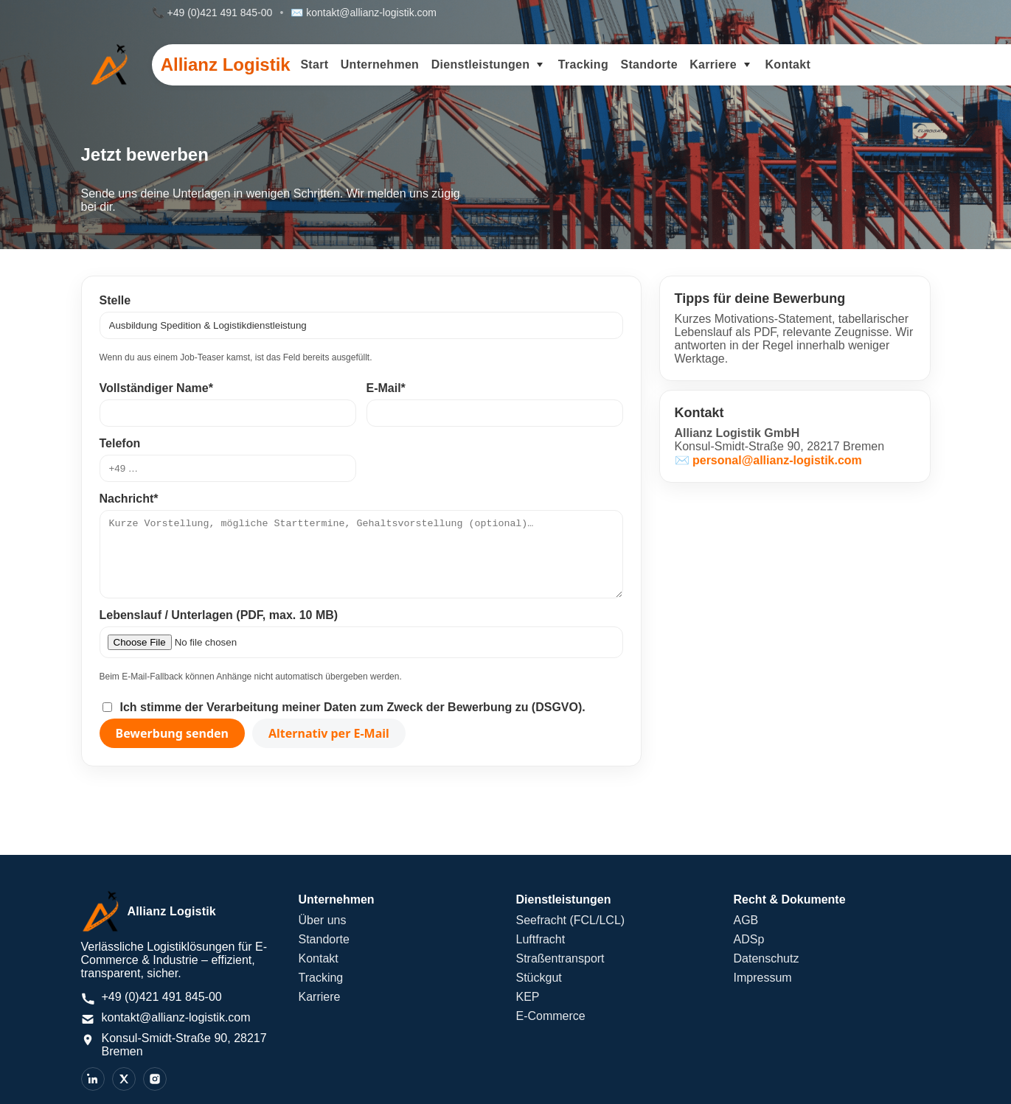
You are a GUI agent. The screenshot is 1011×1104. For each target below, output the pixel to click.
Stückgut (539, 977)
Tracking (583, 64)
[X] (124, 1079)
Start (314, 64)
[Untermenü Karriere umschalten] (747, 65)
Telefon (120, 443)
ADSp (749, 939)
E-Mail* (386, 388)
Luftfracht (541, 939)
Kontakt (787, 64)
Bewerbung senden (172, 733)
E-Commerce (551, 1016)
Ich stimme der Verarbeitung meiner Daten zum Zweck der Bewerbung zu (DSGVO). (353, 707)
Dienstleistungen (480, 64)
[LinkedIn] (93, 1079)
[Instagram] (155, 1079)
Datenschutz (766, 958)
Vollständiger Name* (156, 388)
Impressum (763, 977)
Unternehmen (380, 64)
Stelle (115, 300)
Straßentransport (560, 958)
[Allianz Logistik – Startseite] (179, 911)
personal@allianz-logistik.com (777, 460)
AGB (746, 920)
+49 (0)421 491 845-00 (220, 12)
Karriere (713, 64)
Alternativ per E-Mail (328, 733)
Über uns (323, 920)
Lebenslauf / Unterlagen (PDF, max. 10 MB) (219, 615)
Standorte (648, 64)
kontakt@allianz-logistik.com (371, 12)
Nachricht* (129, 498)
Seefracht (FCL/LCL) (570, 920)
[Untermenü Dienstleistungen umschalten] (540, 65)
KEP (528, 997)
